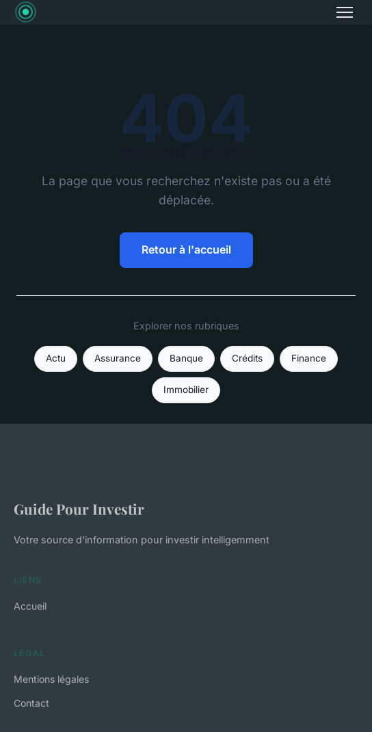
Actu (56, 358)
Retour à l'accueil (186, 249)
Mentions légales (51, 679)
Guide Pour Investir (79, 508)
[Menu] (344, 12)
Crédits (247, 358)
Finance (308, 358)
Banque (186, 358)
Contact (31, 703)
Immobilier (186, 389)
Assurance (117, 358)
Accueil (30, 606)
